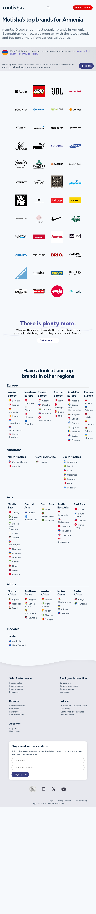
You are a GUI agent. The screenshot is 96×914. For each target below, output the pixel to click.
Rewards (14, 701)
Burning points (16, 689)
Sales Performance (20, 678)
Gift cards (14, 708)
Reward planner (67, 689)
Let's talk (87, 66)
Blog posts (14, 728)
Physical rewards (17, 705)
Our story (65, 708)
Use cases (14, 692)
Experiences (14, 712)
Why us (65, 701)
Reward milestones (69, 686)
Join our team (67, 714)
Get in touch (82, 7)
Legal (51, 801)
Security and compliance (72, 712)
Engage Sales (15, 683)
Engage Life (65, 683)
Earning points (16, 686)
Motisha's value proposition (74, 705)
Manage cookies (64, 801)
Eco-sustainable (16, 714)
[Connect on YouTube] (64, 791)
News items (14, 731)
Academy (14, 723)
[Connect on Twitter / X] (53, 790)
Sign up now (21, 774)
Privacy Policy (81, 801)
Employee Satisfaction (73, 678)
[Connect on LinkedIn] (43, 789)
